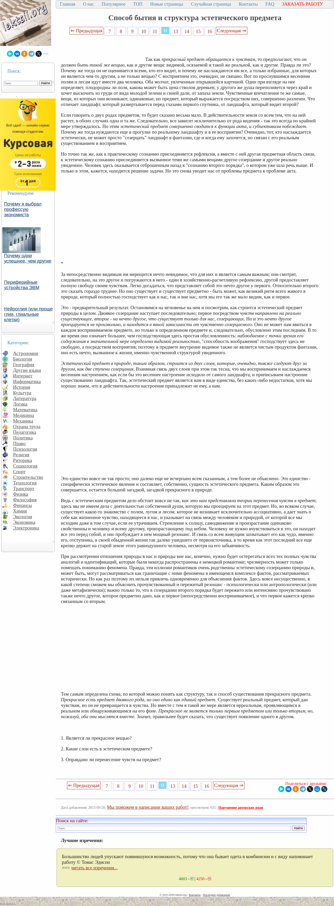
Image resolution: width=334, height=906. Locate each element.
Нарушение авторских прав (240, 808)
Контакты (248, 4)
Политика (23, 437)
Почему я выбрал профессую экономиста (23, 209)
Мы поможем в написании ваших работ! (147, 807)
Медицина (23, 415)
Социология (25, 466)
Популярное (114, 4)
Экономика (24, 522)
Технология (25, 483)
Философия (25, 499)
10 (143, 31)
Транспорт (23, 488)
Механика (23, 421)
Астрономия (25, 353)
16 (209, 31)
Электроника (26, 528)
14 (187, 31)
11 (155, 31)
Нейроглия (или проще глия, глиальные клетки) (28, 314)
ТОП (138, 4)
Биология (22, 359)
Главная (67, 4)
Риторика (22, 460)
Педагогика (24, 432)
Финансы (22, 505)
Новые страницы (166, 4)
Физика (20, 494)
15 (198, 31)
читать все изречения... (94, 867)
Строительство (28, 477)
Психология (25, 449)
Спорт (19, 471)
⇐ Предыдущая (86, 30)
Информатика (27, 381)
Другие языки (27, 370)
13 (175, 31)
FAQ (269, 4)
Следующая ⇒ (231, 30)
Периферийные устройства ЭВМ (21, 285)
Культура (22, 392)
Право (19, 443)
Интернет (22, 376)
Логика (20, 404)
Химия (20, 511)
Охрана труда (26, 426)
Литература (24, 398)
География (23, 364)
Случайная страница (211, 4)
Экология (22, 516)
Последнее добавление (216, 894)
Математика (25, 409)
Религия (21, 454)
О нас (88, 4)
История (21, 387)
